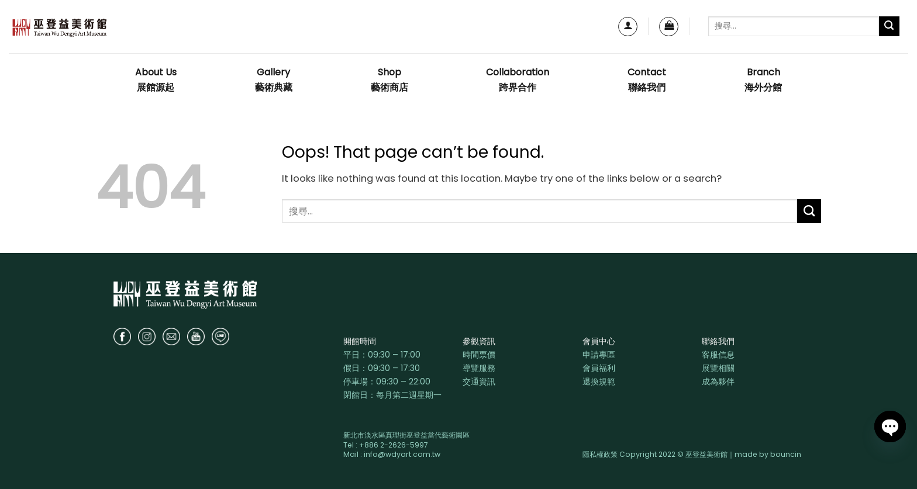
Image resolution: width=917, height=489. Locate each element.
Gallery (273, 80)
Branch (763, 80)
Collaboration (517, 80)
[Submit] (889, 26)
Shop (389, 80)
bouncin (785, 454)
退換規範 (598, 381)
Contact (647, 80)
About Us (156, 80)
